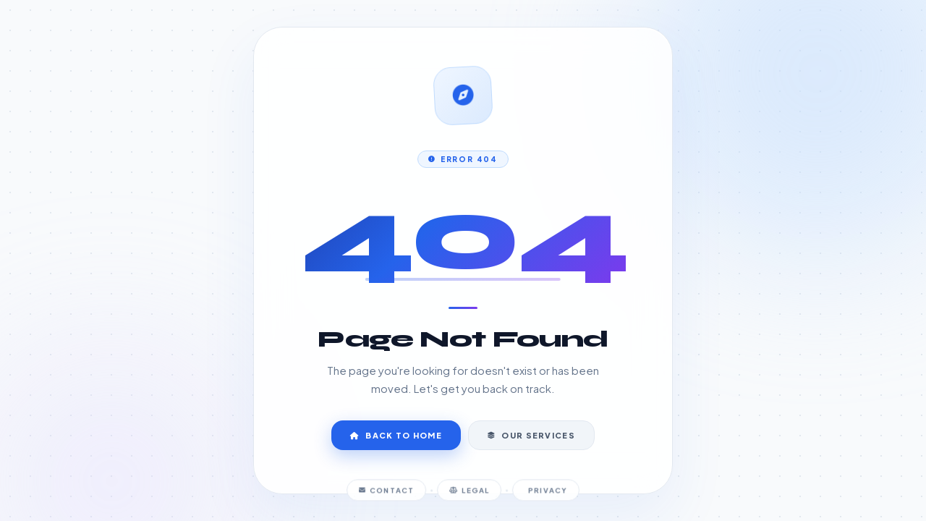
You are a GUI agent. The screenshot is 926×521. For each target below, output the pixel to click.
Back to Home (396, 435)
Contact (387, 493)
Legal (469, 493)
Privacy (546, 493)
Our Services (531, 435)
